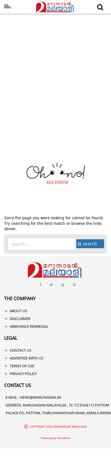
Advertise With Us (26, 358)
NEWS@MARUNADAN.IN (40, 397)
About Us (18, 310)
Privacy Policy (23, 373)
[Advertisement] (52, 71)
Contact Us (20, 350)
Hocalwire (63, 438)
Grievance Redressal (29, 326)
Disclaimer (20, 318)
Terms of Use (22, 365)
